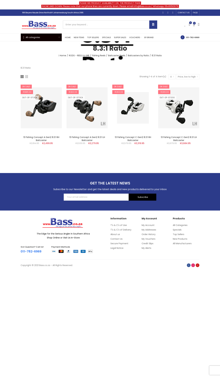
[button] (183, 12)
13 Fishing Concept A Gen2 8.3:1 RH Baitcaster (41, 139)
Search (153, 24)
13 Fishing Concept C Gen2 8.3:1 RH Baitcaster (133, 139)
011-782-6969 (192, 37)
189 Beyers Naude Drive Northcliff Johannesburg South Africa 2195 (52, 12)
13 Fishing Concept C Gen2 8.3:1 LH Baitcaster (179, 139)
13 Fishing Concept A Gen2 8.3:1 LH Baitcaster (87, 139)
